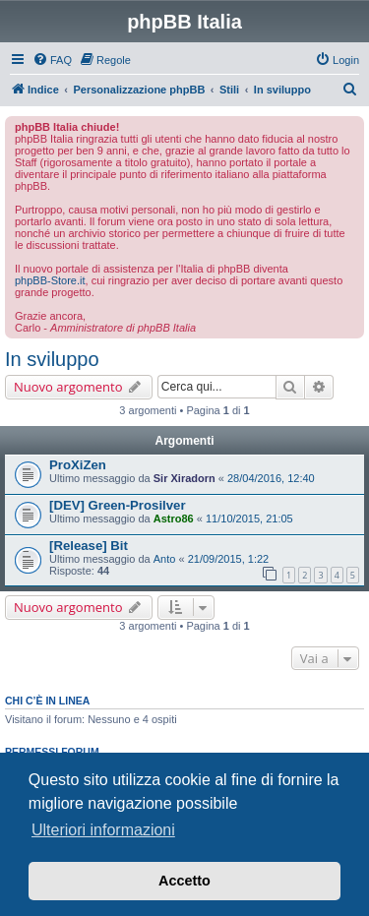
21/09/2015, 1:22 (229, 559)
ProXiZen (77, 465)
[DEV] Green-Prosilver (117, 505)
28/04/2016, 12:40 (271, 478)
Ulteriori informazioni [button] (103, 830)
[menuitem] (52, 60)
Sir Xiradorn (184, 478)
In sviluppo (52, 359)
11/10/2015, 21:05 (249, 518)
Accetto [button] (184, 880)
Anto (165, 559)
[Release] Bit (88, 545)
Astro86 (174, 518)
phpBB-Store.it (50, 280)
